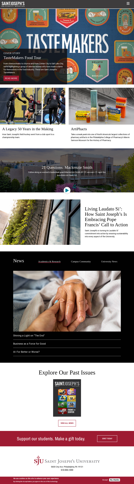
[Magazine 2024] (67, 398)
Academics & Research (49, 261)
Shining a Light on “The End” (29, 335)
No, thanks (114, 480)
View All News (67, 423)
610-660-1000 (67, 470)
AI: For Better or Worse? (26, 351)
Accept (105, 480)
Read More (11, 78)
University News (109, 261)
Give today (107, 439)
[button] (128, 3)
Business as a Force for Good (29, 343)
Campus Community (81, 261)
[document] (36, 480)
